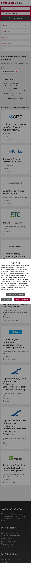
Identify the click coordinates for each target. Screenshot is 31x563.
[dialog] (15, 281)
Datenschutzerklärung (7, 289)
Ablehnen (6, 299)
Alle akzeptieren (22, 299)
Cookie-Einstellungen (15, 294)
